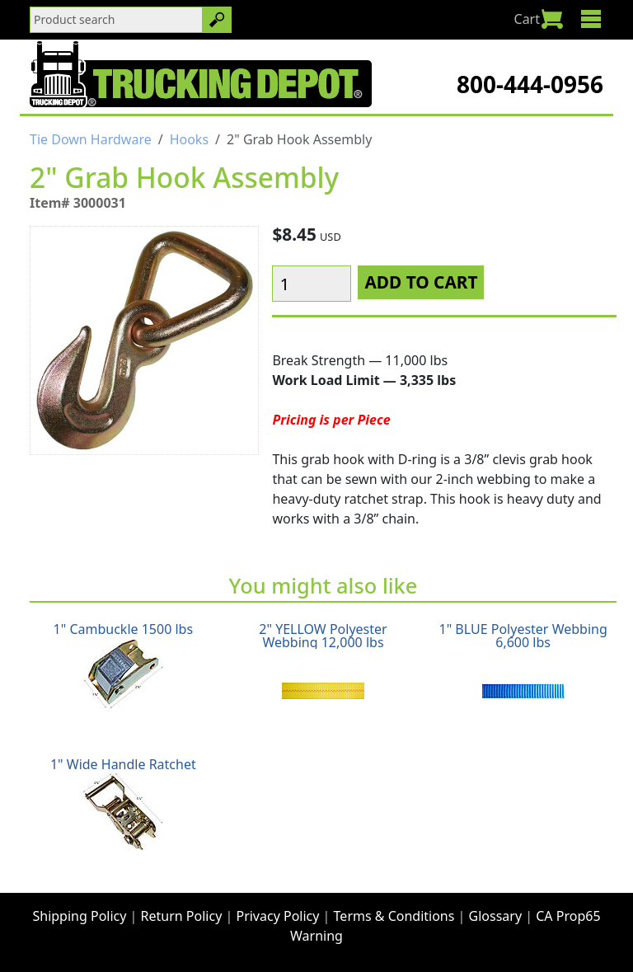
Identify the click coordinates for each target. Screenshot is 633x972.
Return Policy (182, 916)
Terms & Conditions (394, 916)
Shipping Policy (79, 916)
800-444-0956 (530, 84)
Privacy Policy (277, 916)
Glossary (496, 916)
